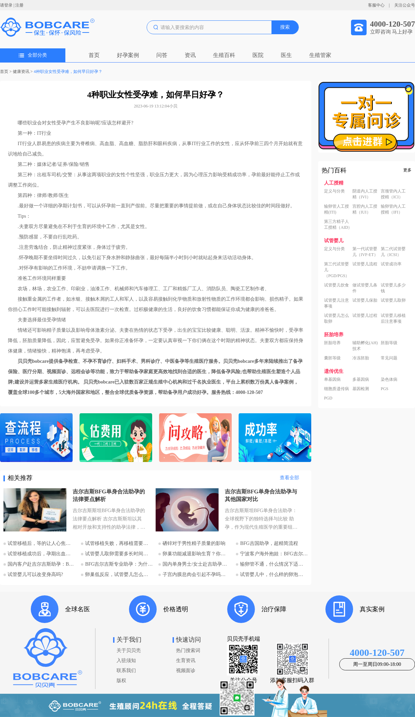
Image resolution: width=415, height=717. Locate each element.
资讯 (190, 55)
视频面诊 (185, 670)
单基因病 (332, 379)
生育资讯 (185, 660)
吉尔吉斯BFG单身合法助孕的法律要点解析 (109, 495)
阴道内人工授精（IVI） (364, 194)
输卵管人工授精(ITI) (336, 209)
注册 (19, 5)
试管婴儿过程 (364, 315)
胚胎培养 (332, 342)
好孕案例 (128, 55)
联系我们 (126, 670)
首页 (94, 55)
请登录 (6, 5)
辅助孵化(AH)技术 (365, 345)
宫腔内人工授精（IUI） (364, 209)
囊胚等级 (332, 358)
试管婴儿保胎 (364, 300)
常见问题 (389, 358)
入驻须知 (126, 660)
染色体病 (389, 379)
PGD (328, 398)
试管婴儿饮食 (336, 285)
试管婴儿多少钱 (393, 288)
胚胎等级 (389, 342)
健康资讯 (21, 71)
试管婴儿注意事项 (336, 303)
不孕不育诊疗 (97, 361)
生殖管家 (320, 55)
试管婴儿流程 (364, 264)
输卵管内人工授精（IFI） (393, 209)
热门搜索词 (188, 650)
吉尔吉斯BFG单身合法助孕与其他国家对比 (261, 495)
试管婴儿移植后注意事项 (393, 318)
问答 (161, 55)
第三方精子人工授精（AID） (338, 224)
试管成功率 (391, 264)
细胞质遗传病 (336, 388)
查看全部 (289, 477)
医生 (286, 55)
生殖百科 (224, 55)
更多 (407, 170)
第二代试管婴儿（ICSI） (393, 251)
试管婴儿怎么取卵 (336, 318)
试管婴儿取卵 (393, 300)
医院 (258, 55)
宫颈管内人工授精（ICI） (393, 194)
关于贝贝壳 (129, 650)
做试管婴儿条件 (364, 288)
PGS (384, 388)
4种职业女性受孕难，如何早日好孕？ (68, 71)
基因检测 (360, 388)
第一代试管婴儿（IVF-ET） (365, 251)
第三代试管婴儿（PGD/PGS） (336, 270)
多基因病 (360, 379)
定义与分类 (334, 191)
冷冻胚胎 (360, 358)
